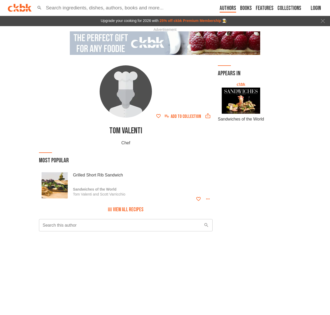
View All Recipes (126, 209)
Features (265, 8)
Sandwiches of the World (241, 119)
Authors (228, 8)
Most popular (54, 160)
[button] (39, 7)
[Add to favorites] (158, 116)
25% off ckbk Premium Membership (190, 21)
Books (246, 8)
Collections (289, 8)
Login (316, 8)
